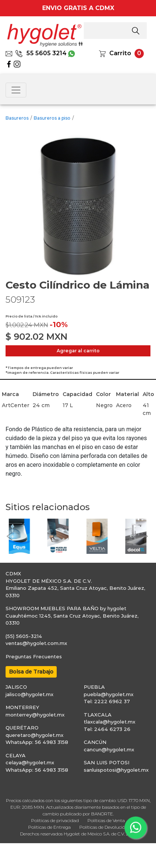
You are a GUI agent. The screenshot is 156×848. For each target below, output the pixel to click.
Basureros (17, 118)
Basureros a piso (52, 118)
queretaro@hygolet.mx (34, 735)
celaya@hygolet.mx (30, 762)
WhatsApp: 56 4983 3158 (37, 742)
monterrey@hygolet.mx (35, 715)
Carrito (120, 53)
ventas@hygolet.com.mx (36, 643)
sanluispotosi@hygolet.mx (116, 770)
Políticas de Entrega (49, 827)
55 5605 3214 (41, 53)
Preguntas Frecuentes (34, 656)
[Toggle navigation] (16, 90)
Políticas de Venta (106, 820)
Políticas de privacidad (55, 820)
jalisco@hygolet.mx (29, 694)
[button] (9, 536)
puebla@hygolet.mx (108, 694)
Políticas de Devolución (103, 827)
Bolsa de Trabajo (31, 671)
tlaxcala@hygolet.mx (109, 722)
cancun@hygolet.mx (109, 749)
